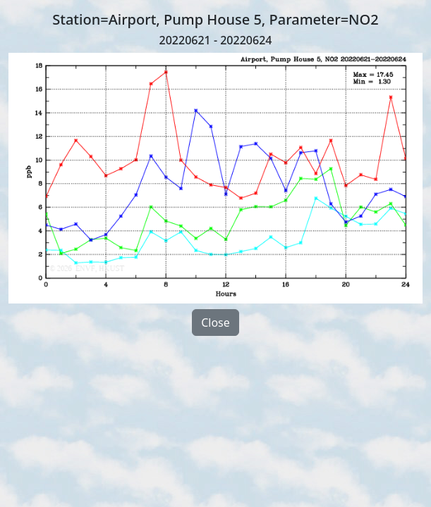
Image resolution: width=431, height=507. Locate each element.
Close (215, 322)
